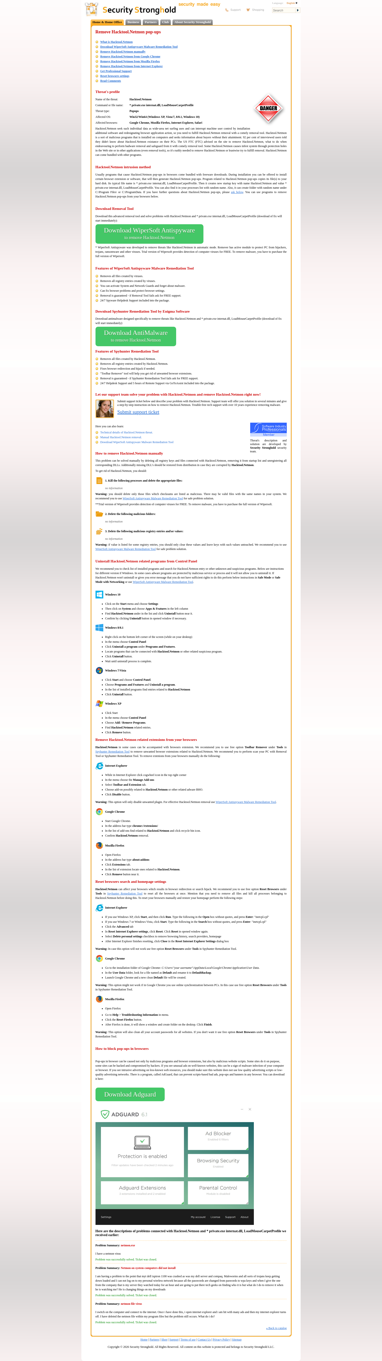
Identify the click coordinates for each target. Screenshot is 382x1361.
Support (174, 1339)
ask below (237, 192)
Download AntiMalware (136, 336)
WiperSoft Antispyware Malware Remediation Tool (153, 498)
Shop (164, 1339)
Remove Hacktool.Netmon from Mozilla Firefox (130, 61)
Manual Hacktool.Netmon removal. (121, 437)
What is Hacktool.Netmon (116, 42)
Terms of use (188, 1339)
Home (143, 1339)
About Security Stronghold (192, 22)
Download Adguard (130, 1094)
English (292, 2)
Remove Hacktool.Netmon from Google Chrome (130, 56)
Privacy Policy (221, 1339)
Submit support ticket (138, 412)
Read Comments (110, 81)
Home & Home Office (107, 22)
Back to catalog (276, 1328)
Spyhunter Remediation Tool (113, 751)
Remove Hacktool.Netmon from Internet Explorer (131, 66)
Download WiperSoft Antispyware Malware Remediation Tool (139, 46)
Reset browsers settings (114, 76)
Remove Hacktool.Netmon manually (123, 51)
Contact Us (204, 1339)
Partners (150, 22)
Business (133, 22)
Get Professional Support (116, 71)
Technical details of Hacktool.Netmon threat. (126, 432)
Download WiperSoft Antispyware (149, 234)
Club (165, 22)
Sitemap (236, 1339)
